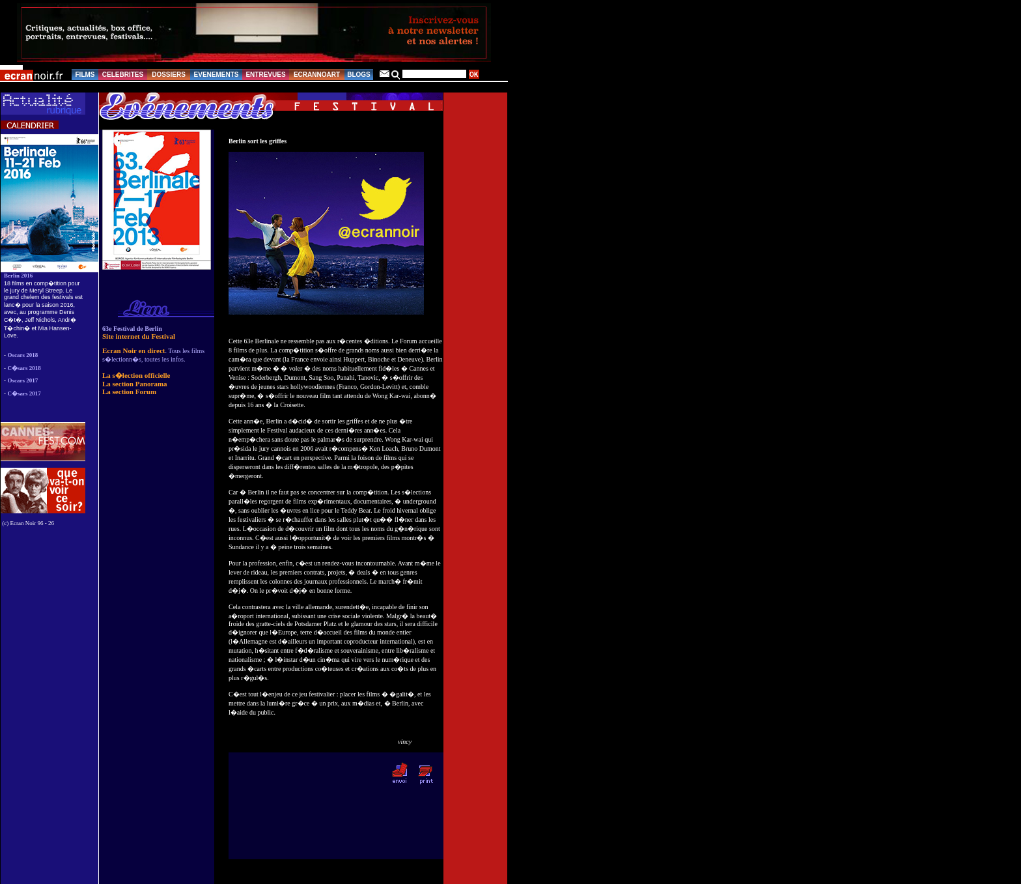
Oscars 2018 (23, 355)
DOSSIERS (169, 74)
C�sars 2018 (24, 368)
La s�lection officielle (136, 375)
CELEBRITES (122, 74)
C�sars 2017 (24, 393)
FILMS (85, 74)
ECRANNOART (317, 74)
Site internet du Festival (138, 336)
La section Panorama (134, 384)
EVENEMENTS (216, 74)
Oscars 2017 (23, 380)
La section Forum (129, 391)
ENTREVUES (265, 74)
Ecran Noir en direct (133, 350)
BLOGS (359, 74)
